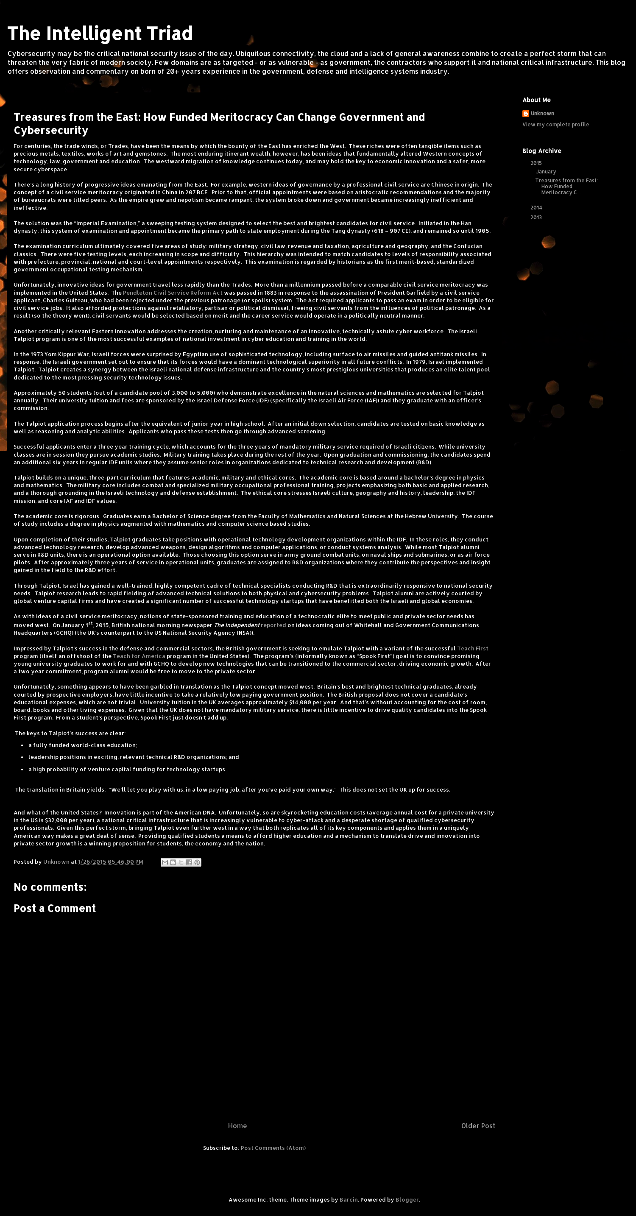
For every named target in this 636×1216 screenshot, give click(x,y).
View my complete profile (555, 124)
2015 (536, 163)
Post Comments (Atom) (273, 1147)
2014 (537, 207)
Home (237, 1125)
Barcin (349, 1199)
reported (273, 625)
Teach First (472, 648)
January (547, 171)
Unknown (542, 113)
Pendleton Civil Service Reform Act (173, 292)
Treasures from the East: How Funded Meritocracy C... (566, 186)
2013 (536, 217)
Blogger (407, 1199)
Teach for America (139, 656)
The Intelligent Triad (99, 33)
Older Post (478, 1125)
